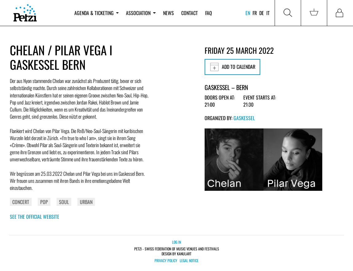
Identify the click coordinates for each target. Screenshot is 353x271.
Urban (86, 202)
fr (255, 13)
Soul (64, 202)
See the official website (34, 216)
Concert (20, 202)
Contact (189, 13)
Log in (176, 242)
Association (140, 13)
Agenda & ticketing (96, 13)
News (168, 13)
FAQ (208, 13)
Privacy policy (166, 260)
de (261, 13)
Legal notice (189, 260)
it (268, 13)
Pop (44, 202)
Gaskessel (244, 118)
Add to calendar (232, 67)
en (247, 13)
